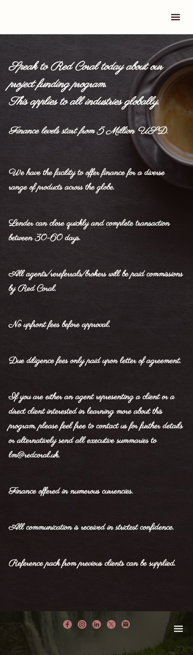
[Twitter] (111, 624)
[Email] (125, 624)
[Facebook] (67, 624)
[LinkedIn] (96, 624)
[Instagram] (82, 624)
